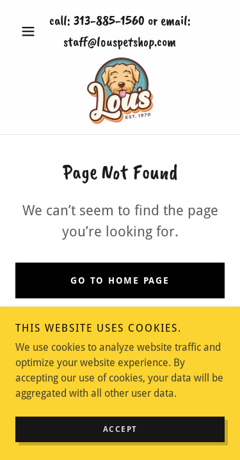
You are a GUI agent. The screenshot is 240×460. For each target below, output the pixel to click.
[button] (31, 31)
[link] (120, 90)
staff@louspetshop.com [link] (119, 41)
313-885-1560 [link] (109, 20)
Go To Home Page (119, 280)
